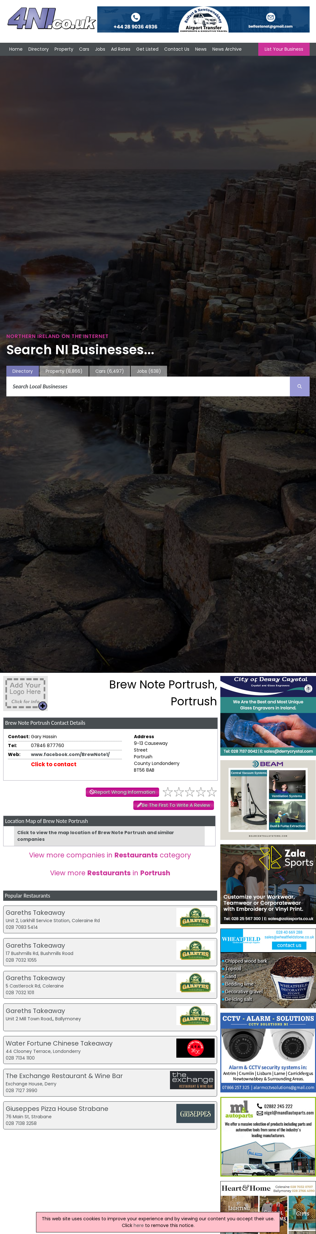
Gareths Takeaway (35, 912)
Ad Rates (120, 49)
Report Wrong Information (124, 792)
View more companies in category (110, 855)
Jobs (100, 49)
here (139, 1225)
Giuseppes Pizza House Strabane (57, 1108)
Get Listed (147, 49)
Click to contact (54, 764)
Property (64, 49)
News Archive (227, 49)
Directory (38, 49)
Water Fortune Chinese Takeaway (59, 1043)
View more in (110, 873)
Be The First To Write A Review (176, 805)
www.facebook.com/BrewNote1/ (70, 754)
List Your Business (284, 49)
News (201, 49)
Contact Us (176, 49)
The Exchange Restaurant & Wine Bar (64, 1075)
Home (16, 49)
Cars (84, 49)
